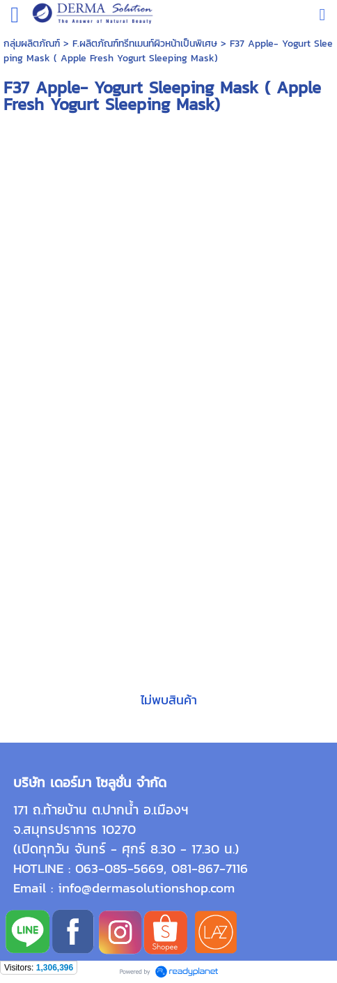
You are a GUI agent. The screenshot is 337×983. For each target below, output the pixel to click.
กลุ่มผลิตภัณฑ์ (31, 43)
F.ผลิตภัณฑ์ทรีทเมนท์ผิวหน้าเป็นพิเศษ (144, 43)
